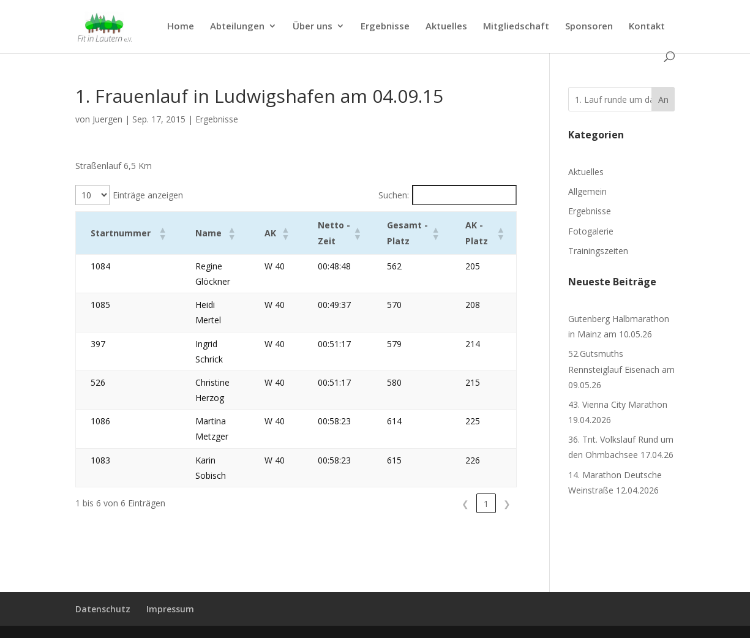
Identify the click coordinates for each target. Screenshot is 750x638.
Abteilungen (237, 26)
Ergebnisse (385, 26)
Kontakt (647, 26)
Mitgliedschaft (516, 26)
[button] (156, 233)
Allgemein (587, 191)
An (663, 99)
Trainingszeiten (598, 251)
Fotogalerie (590, 231)
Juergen (107, 119)
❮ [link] (465, 503)
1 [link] (486, 503)
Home (180, 26)
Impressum (170, 609)
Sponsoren (589, 26)
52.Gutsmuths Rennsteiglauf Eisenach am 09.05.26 (621, 369)
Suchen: (393, 195)
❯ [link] (507, 503)
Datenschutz (102, 609)
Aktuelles (446, 26)
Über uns (312, 26)
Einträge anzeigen (148, 195)
